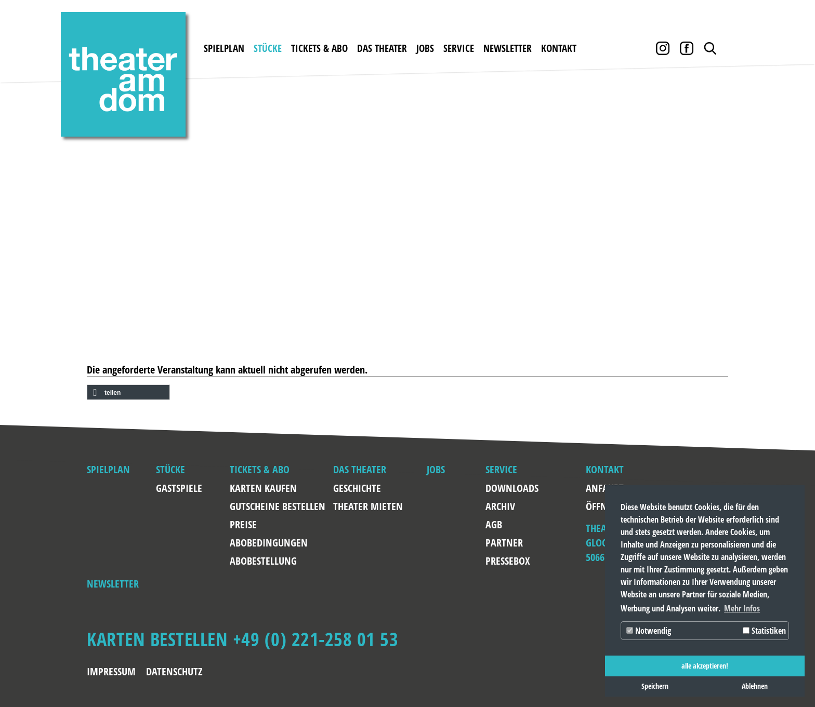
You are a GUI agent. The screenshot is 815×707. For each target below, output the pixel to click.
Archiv (500, 506)
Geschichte (357, 488)
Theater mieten (368, 506)
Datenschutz (174, 671)
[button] (128, 393)
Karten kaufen (263, 488)
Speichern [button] (654, 686)
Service (458, 48)
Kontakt (558, 48)
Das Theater (382, 48)
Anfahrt (596, 488)
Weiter (763, 198)
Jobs (425, 48)
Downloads (510, 488)
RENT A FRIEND (518, 270)
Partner (504, 543)
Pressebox (507, 561)
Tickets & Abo (319, 48)
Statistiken (764, 630)
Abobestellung (263, 561)
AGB (493, 524)
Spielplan (224, 48)
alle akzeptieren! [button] (704, 666)
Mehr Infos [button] (742, 608)
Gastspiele (179, 488)
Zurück (52, 198)
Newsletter (507, 48)
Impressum (111, 671)
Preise (243, 524)
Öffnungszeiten (596, 506)
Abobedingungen (269, 543)
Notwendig (648, 630)
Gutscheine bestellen (277, 506)
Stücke (268, 48)
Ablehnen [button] (755, 686)
